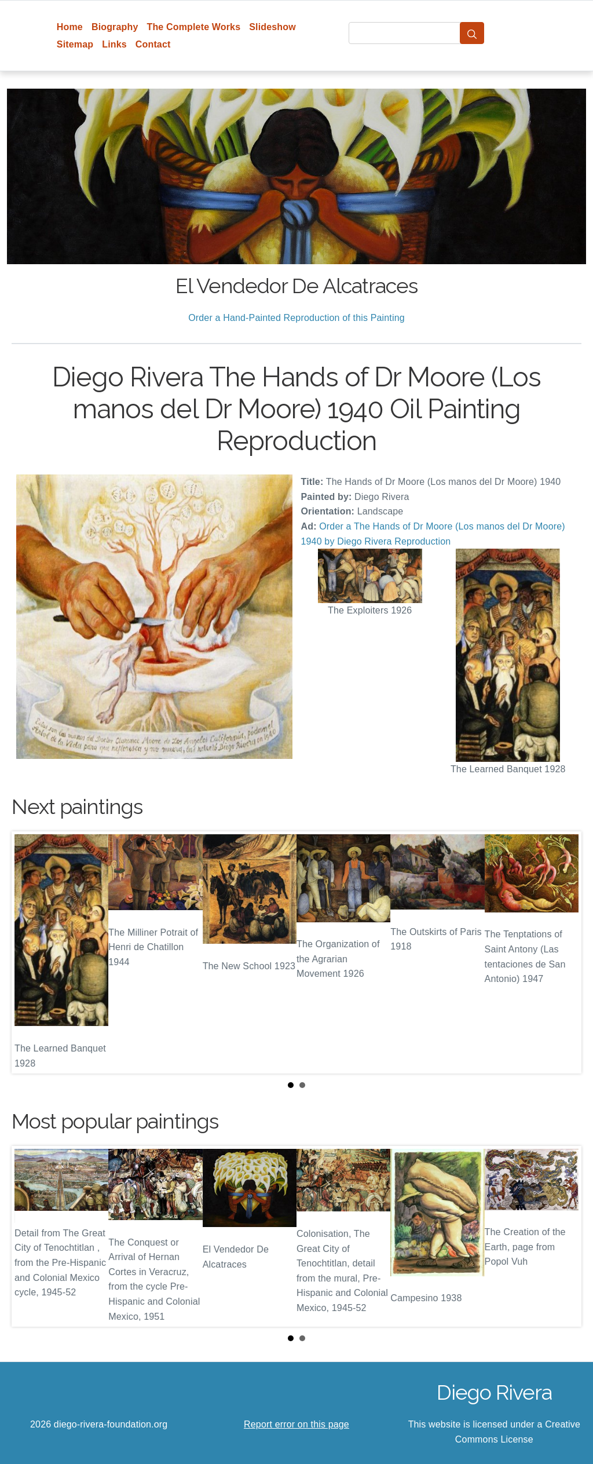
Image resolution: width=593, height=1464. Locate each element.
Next (563, 952)
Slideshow (272, 27)
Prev (29, 952)
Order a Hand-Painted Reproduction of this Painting (296, 318)
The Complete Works (193, 27)
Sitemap (75, 44)
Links (114, 44)
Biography (114, 27)
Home (70, 27)
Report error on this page (296, 1424)
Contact (153, 44)
